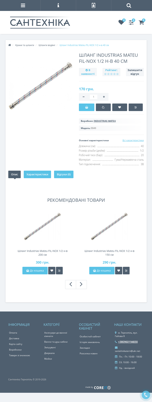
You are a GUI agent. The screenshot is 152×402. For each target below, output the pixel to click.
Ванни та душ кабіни (56, 341)
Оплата (13, 332)
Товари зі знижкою (19, 355)
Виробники (15, 349)
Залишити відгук (135, 72)
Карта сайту (15, 344)
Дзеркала (49, 353)
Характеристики (37, 174)
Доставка (14, 338)
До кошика (35, 270)
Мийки (48, 358)
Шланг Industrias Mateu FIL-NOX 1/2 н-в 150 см (109, 252)
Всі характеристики (133, 140)
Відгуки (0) (64, 174)
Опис (14, 174)
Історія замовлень (90, 342)
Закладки (85, 347)
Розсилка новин (89, 353)
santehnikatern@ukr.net (127, 349)
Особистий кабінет (90, 336)
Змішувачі (50, 347)
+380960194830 (126, 342)
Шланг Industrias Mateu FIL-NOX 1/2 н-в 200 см (42, 252)
